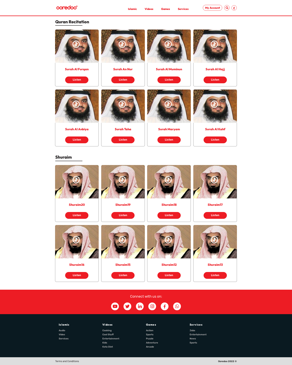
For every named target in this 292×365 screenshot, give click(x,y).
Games (165, 9)
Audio (62, 330)
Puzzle (149, 338)
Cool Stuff (108, 334)
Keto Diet (107, 346)
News (193, 338)
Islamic (132, 9)
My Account (212, 8)
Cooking (107, 330)
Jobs (192, 330)
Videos (149, 9)
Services (183, 9)
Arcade (150, 346)
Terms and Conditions (67, 361)
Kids (104, 342)
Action (149, 330)
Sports (150, 334)
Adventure (152, 342)
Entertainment (110, 338)
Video (62, 334)
